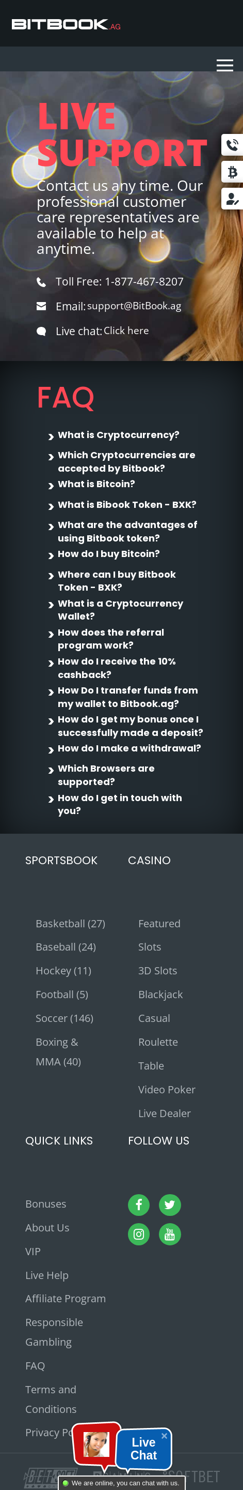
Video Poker (167, 1089)
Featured (159, 923)
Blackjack (160, 994)
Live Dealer (164, 1113)
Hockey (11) (63, 970)
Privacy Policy (57, 1432)
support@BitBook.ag (139, 306)
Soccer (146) (64, 1018)
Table (151, 1066)
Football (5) (62, 994)
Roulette (158, 1042)
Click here (128, 331)
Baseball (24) (66, 947)
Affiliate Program (65, 1298)
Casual (154, 1018)
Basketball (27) (70, 923)
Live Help (47, 1275)
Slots (149, 947)
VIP (33, 1251)
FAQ (35, 1366)
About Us (47, 1228)
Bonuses (46, 1204)
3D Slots (157, 970)
